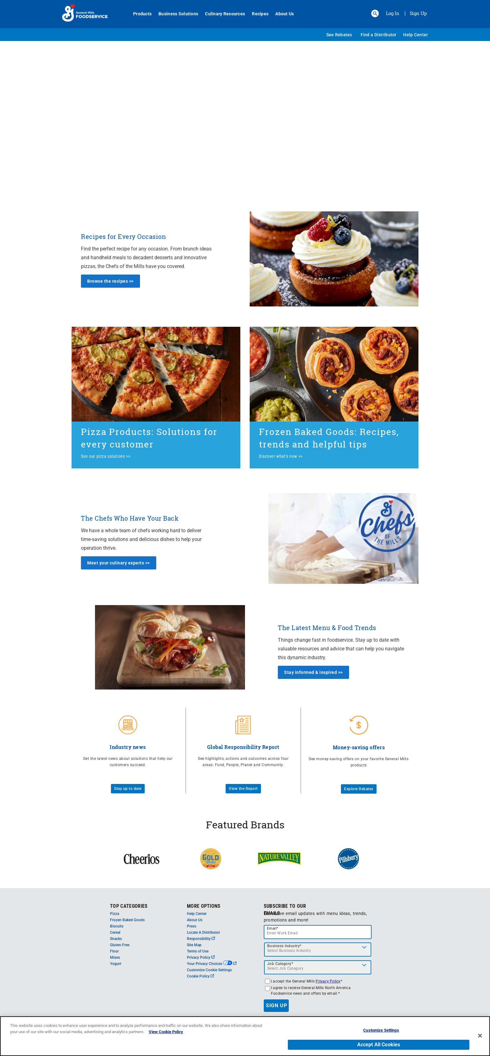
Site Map (194, 945)
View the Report (243, 788)
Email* (272, 928)
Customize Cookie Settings (209, 970)
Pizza (114, 914)
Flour (114, 951)
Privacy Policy (201, 957)
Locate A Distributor (203, 932)
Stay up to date (128, 788)
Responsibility (201, 939)
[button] (375, 13)
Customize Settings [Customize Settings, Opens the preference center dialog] (381, 1030)
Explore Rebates (358, 789)
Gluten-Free (119, 945)
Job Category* (280, 964)
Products (139, 13)
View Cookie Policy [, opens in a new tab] (166, 1032)
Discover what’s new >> (280, 456)
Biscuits (116, 926)
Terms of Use (197, 951)
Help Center (415, 34)
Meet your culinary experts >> (118, 562)
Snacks (116, 939)
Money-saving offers (359, 747)
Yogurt (115, 964)
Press (191, 926)
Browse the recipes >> (110, 281)
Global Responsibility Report (243, 747)
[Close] (480, 1036)
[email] (318, 932)
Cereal (115, 932)
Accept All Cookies (378, 1045)
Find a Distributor (379, 34)
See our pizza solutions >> (105, 456)
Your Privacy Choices (212, 964)
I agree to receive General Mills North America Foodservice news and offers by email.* (311, 991)
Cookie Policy (200, 976)
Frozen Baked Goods (127, 920)
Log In (392, 13)
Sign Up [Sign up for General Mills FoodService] (418, 13)
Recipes (256, 13)
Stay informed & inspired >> (313, 672)
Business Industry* (284, 946)
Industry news (128, 747)
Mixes (115, 957)
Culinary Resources (222, 13)
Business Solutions (175, 13)
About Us (281, 13)
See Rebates (339, 34)
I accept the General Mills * (306, 981)
